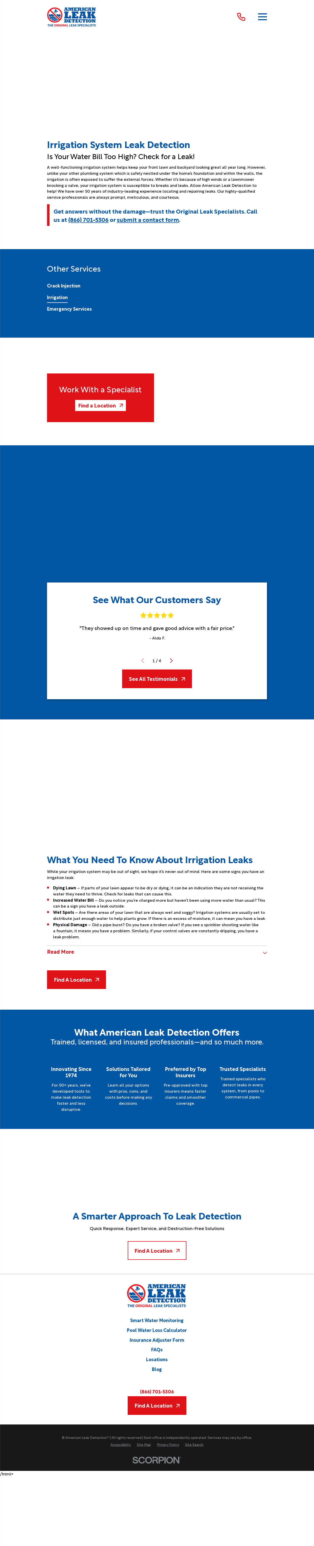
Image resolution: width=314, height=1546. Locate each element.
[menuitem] (63, 285)
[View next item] (171, 660)
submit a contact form (148, 219)
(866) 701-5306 (88, 219)
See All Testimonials (157, 678)
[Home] (72, 16)
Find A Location (76, 979)
